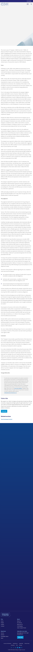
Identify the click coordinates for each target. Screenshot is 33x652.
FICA (17, 645)
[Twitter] (13, 648)
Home (2, 621)
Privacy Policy (27, 643)
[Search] (31, 4)
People (2, 622)
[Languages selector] (29, 1)
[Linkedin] (18, 648)
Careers (2, 624)
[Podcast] (22, 648)
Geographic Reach (4, 636)
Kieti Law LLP (20, 624)
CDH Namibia (20, 626)
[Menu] (28, 4)
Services (2, 634)
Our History (19, 622)
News (2, 638)
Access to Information (7, 643)
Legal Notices (15, 643)
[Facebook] (11, 648)
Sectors (2, 633)
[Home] (4, 4)
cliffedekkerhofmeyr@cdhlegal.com (10, 392)
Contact (2, 626)
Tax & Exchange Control (6, 419)
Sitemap (20, 645)
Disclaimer (13, 645)
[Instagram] (15, 648)
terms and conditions (18, 388)
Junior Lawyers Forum (21, 627)
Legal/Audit (21, 643)
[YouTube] (20, 648)
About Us (19, 621)
